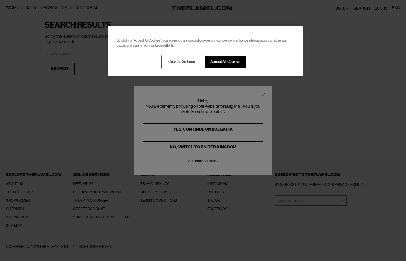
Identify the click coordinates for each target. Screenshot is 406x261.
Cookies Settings (181, 62)
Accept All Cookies (225, 62)
